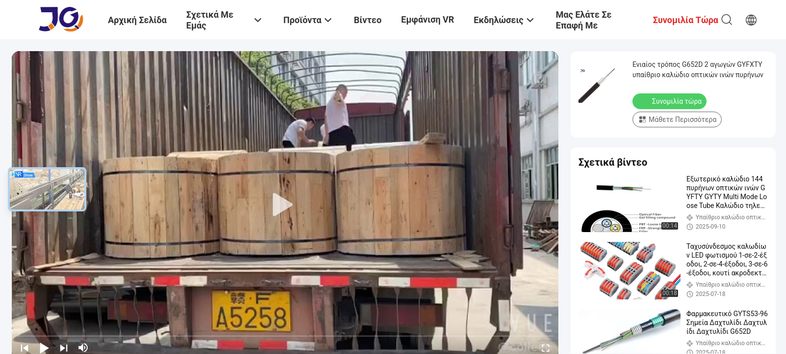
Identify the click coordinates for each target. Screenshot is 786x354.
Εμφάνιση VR (427, 19)
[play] (285, 205)
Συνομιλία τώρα (670, 101)
